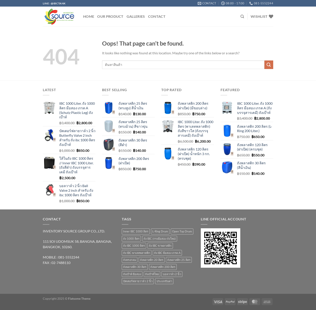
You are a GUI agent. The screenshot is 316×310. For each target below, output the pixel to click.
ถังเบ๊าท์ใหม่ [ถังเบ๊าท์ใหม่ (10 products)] (152, 274)
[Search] (242, 16)
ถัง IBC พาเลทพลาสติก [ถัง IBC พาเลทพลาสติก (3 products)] (136, 253)
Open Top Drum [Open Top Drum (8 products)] (182, 231)
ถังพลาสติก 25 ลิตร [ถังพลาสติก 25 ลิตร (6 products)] (178, 260)
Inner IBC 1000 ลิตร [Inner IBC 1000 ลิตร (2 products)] (135, 231)
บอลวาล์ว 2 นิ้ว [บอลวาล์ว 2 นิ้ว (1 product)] (172, 274)
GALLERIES (136, 16)
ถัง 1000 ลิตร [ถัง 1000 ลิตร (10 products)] (131, 238)
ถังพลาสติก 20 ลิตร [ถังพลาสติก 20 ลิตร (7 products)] (151, 260)
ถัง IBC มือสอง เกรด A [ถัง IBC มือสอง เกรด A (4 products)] (167, 253)
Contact (156, 16)
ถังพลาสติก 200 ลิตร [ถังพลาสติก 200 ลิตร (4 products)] (162, 267)
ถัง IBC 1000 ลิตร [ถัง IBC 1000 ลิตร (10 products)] (134, 245)
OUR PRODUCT (110, 16)
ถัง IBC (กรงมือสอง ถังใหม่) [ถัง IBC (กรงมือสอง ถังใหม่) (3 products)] (160, 238)
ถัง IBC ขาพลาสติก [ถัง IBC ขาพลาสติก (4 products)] (160, 245)
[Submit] (268, 64)
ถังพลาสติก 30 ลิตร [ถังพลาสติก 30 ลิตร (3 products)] (134, 267)
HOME (88, 16)
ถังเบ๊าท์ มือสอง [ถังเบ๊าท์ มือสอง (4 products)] (132, 274)
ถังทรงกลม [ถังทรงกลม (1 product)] (129, 260)
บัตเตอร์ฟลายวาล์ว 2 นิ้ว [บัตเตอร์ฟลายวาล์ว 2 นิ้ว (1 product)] (138, 281)
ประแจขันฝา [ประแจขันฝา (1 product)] (164, 281)
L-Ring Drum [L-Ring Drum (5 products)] (160, 231)
